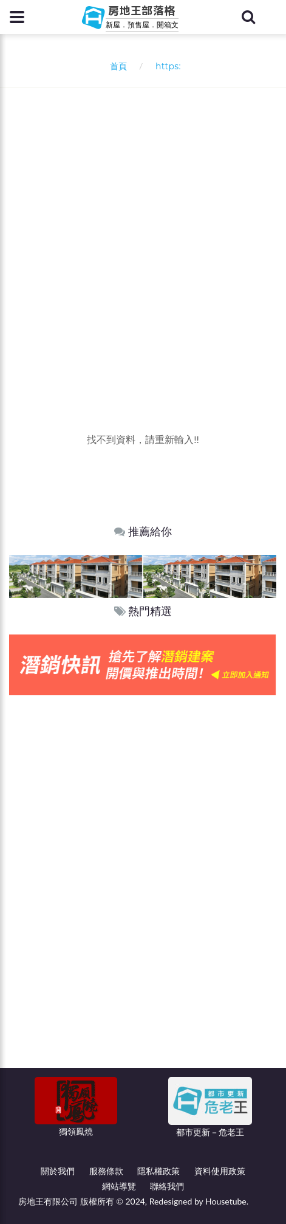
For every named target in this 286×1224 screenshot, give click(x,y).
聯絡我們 (167, 1186)
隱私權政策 (158, 1171)
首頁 (115, 66)
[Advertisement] (143, 237)
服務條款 (106, 1171)
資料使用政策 (219, 1171)
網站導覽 (119, 1186)
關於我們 (58, 1171)
